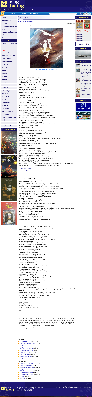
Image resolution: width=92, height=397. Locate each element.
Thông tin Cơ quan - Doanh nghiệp (9, 119)
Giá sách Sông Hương (7, 111)
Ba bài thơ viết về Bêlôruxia (27, 367)
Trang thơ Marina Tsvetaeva (26, 358)
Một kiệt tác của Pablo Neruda (27, 343)
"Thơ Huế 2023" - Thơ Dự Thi (10, 43)
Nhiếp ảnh (4, 79)
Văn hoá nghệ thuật (7, 61)
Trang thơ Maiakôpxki (25, 365)
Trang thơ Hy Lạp (24, 354)
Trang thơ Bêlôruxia (25, 369)
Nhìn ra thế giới (6, 91)
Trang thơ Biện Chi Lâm (26, 356)
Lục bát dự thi (6, 53)
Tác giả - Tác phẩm (7, 126)
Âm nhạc (4, 70)
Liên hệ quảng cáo (33, 13)
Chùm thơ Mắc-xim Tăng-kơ (27, 370)
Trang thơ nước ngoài (25, 345)
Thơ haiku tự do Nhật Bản (26, 350)
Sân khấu (4, 73)
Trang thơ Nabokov (24, 347)
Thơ (9, 40)
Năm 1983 (80, 34)
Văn (3, 37)
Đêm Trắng (22, 378)
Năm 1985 (80, 38)
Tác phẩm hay (5, 114)
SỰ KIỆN (4, 23)
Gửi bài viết (23, 13)
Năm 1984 (80, 36)
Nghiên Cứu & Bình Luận (8, 55)
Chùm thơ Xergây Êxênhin (26, 372)
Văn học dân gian (6, 82)
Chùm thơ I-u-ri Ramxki (26, 341)
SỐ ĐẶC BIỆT (5, 105)
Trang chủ (4, 17)
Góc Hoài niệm (6, 102)
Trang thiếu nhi (6, 99)
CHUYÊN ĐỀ (5, 108)
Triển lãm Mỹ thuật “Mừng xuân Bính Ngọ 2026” (86, 65)
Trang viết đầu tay (6, 96)
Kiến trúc (4, 67)
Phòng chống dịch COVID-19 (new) (9, 28)
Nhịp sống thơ (6, 45)
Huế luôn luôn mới (7, 20)
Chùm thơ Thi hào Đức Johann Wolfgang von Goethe (33, 380)
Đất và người (5, 85)
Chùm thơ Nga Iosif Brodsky (27, 374)
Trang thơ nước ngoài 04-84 (27, 363)
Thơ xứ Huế (5, 48)
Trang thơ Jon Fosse (25, 352)
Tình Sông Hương (6, 123)
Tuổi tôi (22, 376)
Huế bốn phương (6, 88)
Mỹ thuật (4, 76)
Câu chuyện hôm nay (7, 58)
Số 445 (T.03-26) (87, 31)
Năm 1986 (80, 40)
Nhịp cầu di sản (6, 93)
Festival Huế (5, 64)
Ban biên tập (14, 13)
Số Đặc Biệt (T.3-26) (79, 31)
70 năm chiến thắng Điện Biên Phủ (9, 33)
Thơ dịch (5, 50)
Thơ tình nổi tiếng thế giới (26, 348)
